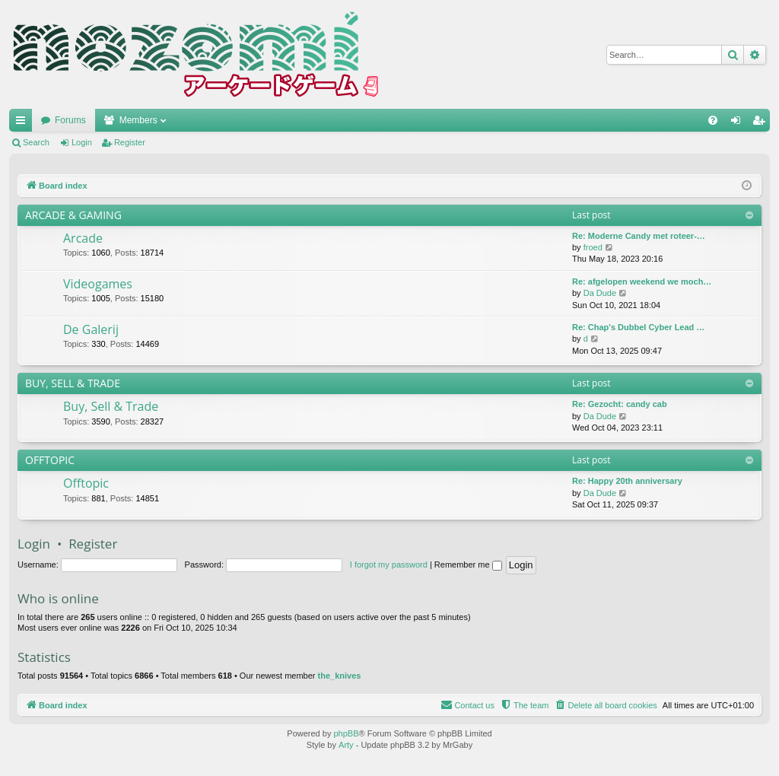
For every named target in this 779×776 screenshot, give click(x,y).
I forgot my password (389, 564)
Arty (346, 744)
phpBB (345, 733)
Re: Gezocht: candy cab (619, 404)
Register (129, 142)
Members (138, 120)
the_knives (339, 675)
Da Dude (599, 292)
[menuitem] (712, 120)
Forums (70, 120)
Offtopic (86, 483)
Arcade (83, 238)
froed (593, 247)
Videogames (97, 283)
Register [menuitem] (762, 123)
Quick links (23, 123)
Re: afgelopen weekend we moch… (641, 281)
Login (82, 142)
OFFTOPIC (50, 460)
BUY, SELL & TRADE (72, 383)
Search (36, 142)
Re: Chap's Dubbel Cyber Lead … (638, 327)
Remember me (468, 564)
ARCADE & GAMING (73, 215)
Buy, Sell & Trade (110, 406)
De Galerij (91, 329)
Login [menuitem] (739, 123)
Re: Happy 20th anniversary (627, 480)
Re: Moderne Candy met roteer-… (638, 235)
